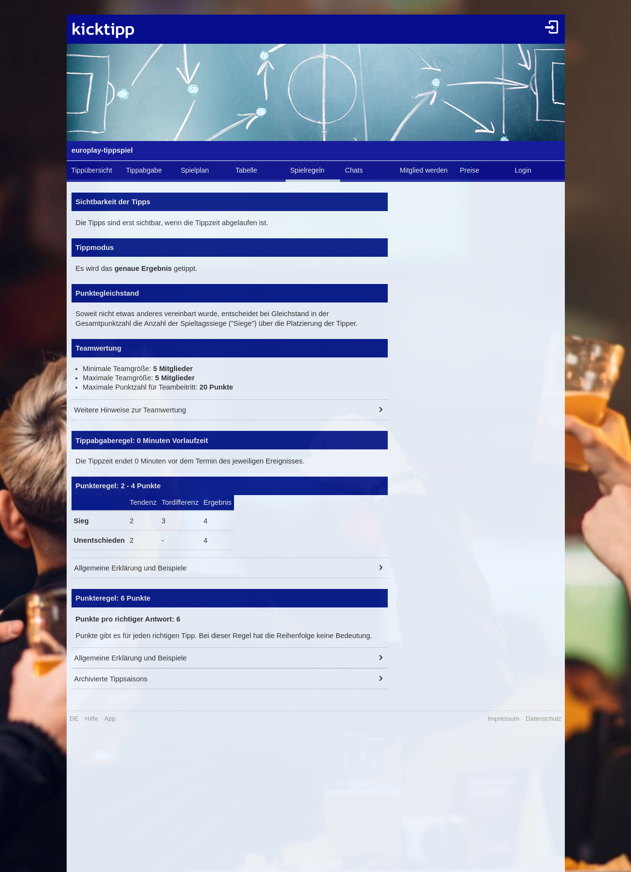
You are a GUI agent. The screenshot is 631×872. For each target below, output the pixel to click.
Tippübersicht (91, 170)
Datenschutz (543, 718)
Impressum (503, 718)
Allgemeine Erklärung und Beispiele (130, 568)
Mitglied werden (424, 170)
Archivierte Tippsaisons (110, 679)
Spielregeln (307, 170)
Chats (354, 170)
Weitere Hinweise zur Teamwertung (130, 410)
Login (523, 170)
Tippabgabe (144, 170)
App (109, 718)
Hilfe (91, 718)
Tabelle (246, 170)
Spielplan (194, 170)
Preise (469, 170)
